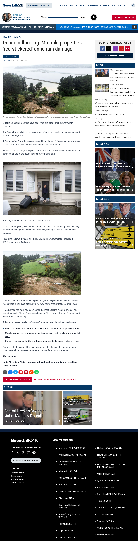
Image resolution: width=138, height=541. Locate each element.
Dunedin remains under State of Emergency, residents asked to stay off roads (42, 341)
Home (5, 37)
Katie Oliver (7, 61)
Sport (82, 5)
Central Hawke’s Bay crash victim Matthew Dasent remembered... (25, 416)
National (17, 37)
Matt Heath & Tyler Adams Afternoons (22, 18)
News (10, 37)
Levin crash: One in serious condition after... (72, 419)
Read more (115, 75)
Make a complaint (18, 482)
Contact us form (17, 473)
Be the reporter (16, 476)
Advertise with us (17, 479)
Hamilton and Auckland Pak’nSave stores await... (72, 402)
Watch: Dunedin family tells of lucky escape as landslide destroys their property (43, 328)
